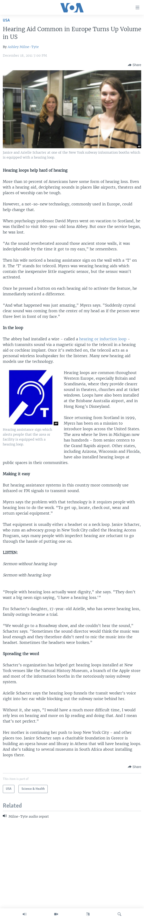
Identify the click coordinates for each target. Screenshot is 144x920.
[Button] (134, 65)
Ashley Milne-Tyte (23, 47)
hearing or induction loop (102, 339)
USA (6, 20)
